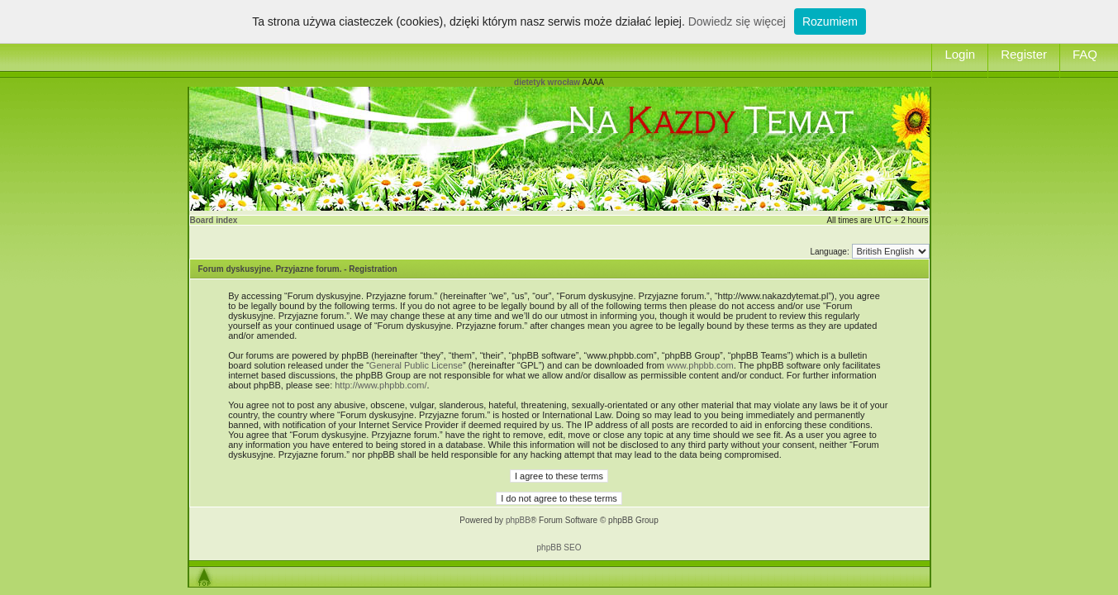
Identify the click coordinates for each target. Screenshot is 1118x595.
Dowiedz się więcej (737, 21)
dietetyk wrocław (547, 82)
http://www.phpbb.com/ (380, 385)
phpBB (518, 520)
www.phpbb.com (700, 365)
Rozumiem (830, 21)
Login (959, 54)
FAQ (1085, 54)
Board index (214, 220)
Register (1024, 54)
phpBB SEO (559, 547)
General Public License (416, 365)
